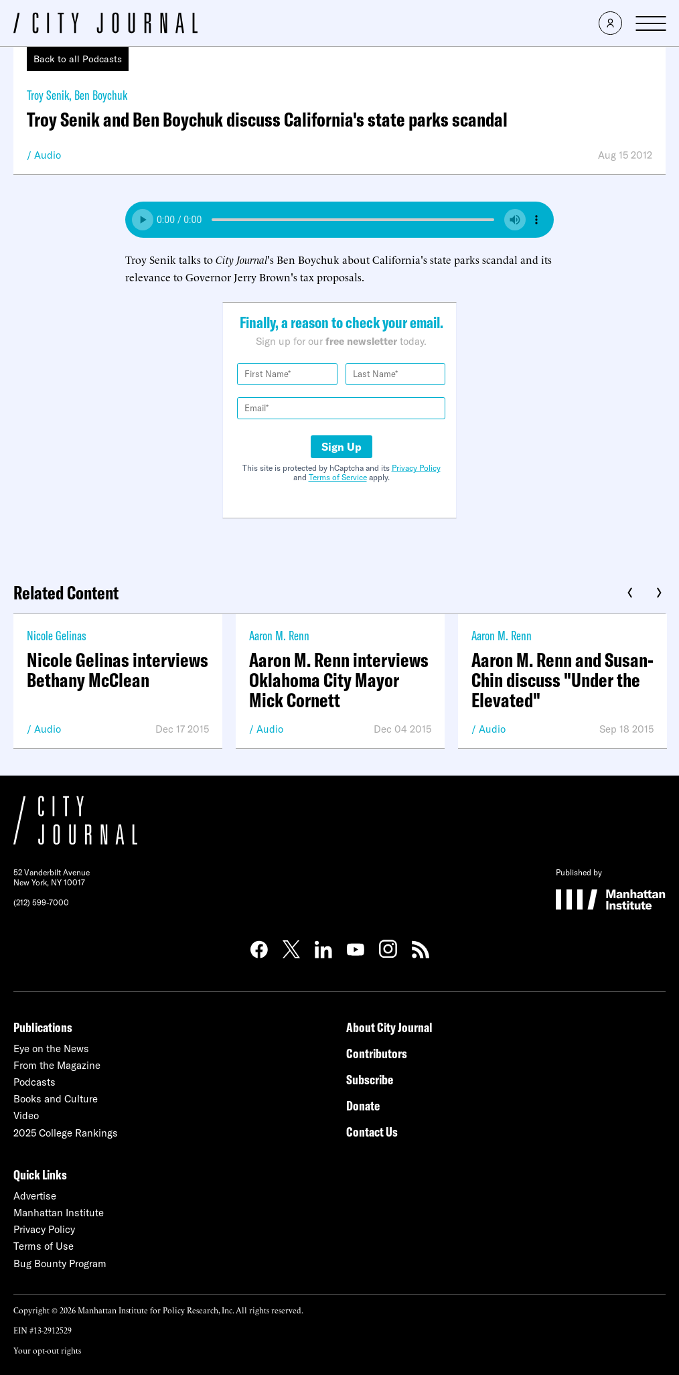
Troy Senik (48, 94)
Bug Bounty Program (59, 1263)
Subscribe (369, 1079)
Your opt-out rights (47, 1350)
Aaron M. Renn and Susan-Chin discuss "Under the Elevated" (562, 680)
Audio (47, 155)
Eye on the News (51, 1048)
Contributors (376, 1053)
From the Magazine (56, 1065)
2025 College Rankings (65, 1133)
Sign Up (341, 446)
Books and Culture (55, 1098)
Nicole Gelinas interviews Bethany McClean (117, 670)
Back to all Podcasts (77, 59)
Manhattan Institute (58, 1212)
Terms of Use (43, 1246)
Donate (363, 1105)
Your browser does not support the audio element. (339, 220)
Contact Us (372, 1131)
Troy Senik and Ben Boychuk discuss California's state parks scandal (267, 119)
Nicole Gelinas (56, 635)
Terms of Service (338, 477)
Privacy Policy (416, 468)
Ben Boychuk (100, 94)
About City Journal (389, 1027)
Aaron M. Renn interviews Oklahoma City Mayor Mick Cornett (339, 680)
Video (26, 1115)
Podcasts (34, 1082)
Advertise (34, 1195)
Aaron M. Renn (279, 635)
